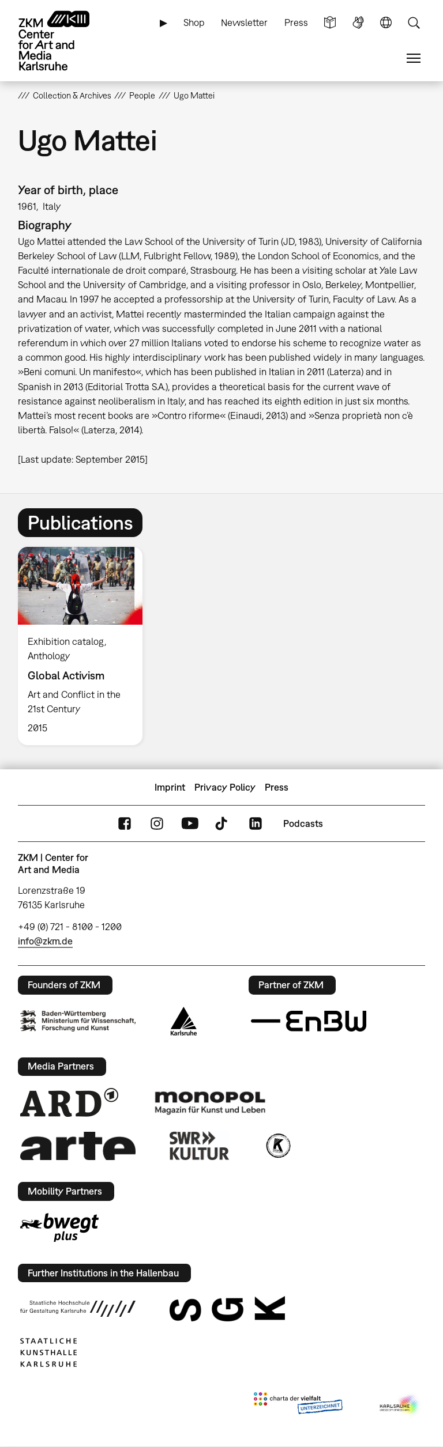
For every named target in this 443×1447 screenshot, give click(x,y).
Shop (194, 22)
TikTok (222, 824)
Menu (413, 58)
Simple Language (329, 23)
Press (296, 22)
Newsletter (244, 22)
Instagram (156, 824)
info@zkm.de (45, 941)
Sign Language (358, 23)
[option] (85, 646)
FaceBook (124, 824)
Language (385, 23)
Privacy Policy (225, 787)
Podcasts (303, 823)
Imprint (170, 787)
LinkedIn (255, 824)
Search (413, 23)
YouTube (189, 824)
